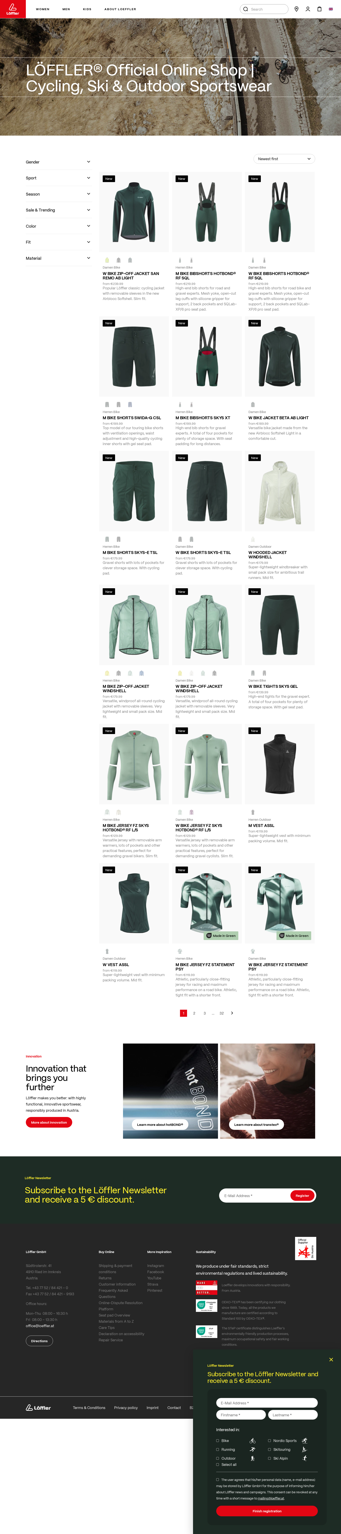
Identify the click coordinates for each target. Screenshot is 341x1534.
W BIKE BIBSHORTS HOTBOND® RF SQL (278, 275)
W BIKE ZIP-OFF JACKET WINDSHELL (199, 688)
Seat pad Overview (114, 1315)
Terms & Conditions (89, 1407)
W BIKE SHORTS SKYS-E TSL (203, 552)
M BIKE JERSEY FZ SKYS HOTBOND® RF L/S (126, 827)
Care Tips (107, 1327)
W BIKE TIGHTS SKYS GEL (273, 686)
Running (239, 1449)
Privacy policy (126, 1407)
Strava (152, 1284)
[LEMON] (107, 673)
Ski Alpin (291, 1458)
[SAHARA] (118, 812)
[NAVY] (130, 404)
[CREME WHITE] (252, 539)
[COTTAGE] (130, 673)
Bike (239, 1440)
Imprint (153, 1407)
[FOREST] (130, 260)
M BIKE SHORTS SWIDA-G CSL (132, 417)
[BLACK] (118, 539)
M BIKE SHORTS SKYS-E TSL (130, 552)
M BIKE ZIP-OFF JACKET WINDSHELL (126, 688)
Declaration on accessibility (121, 1333)
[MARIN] (141, 673)
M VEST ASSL (261, 825)
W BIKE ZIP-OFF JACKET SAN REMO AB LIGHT (131, 275)
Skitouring (291, 1449)
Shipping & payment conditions (115, 1268)
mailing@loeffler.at (271, 1498)
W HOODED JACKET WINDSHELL (267, 554)
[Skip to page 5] (213, 1013)
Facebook (155, 1271)
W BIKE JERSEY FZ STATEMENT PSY (278, 966)
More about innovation (49, 1122)
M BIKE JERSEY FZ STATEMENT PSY (205, 966)
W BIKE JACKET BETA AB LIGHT (278, 417)
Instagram (155, 1265)
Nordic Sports (291, 1440)
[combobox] (264, 9)
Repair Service (111, 1340)
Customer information (117, 1284)
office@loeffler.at (40, 1325)
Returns (105, 1278)
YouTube (154, 1278)
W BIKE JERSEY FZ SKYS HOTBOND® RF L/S (199, 827)
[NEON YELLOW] (107, 260)
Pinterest (154, 1290)
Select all (229, 1464)
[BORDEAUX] (191, 812)
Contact (174, 1407)
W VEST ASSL (116, 964)
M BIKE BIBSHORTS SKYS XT (203, 417)
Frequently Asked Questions (113, 1293)
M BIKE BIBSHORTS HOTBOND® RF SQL (206, 275)
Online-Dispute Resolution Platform (120, 1306)
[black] (118, 260)
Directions (39, 1341)
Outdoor (239, 1458)
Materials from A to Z (116, 1321)
